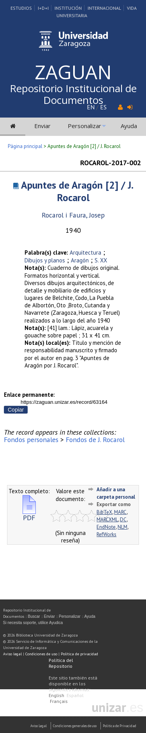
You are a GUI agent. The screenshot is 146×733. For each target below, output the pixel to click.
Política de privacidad (79, 653)
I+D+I (43, 8)
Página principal (25, 146)
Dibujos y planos (45, 260)
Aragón (80, 260)
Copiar (16, 410)
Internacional (104, 8)
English (56, 695)
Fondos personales (31, 439)
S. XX (101, 260)
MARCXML (107, 519)
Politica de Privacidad (119, 726)
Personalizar (84, 126)
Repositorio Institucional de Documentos (73, 94)
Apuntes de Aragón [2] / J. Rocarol (77, 191)
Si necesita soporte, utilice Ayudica (33, 623)
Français (59, 701)
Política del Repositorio (61, 663)
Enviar (42, 126)
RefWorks (106, 534)
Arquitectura (85, 252)
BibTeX (104, 512)
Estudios (21, 8)
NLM (122, 527)
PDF (29, 514)
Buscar (34, 616)
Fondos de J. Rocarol (95, 439)
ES (103, 107)
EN (91, 107)
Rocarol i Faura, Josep (73, 214)
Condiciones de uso (41, 653)
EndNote (106, 527)
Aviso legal (12, 653)
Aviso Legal (38, 726)
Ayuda (129, 126)
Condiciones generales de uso (75, 726)
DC (123, 519)
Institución (68, 8)
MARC (120, 512)
